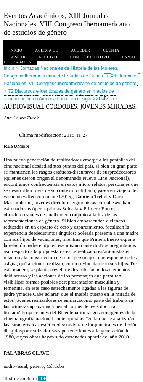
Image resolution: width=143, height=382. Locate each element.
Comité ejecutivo (89, 57)
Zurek (112, 99)
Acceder (80, 50)
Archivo (48, 57)
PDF (42, 378)
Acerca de (46, 50)
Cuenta (111, 50)
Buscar (17, 57)
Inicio (15, 50)
